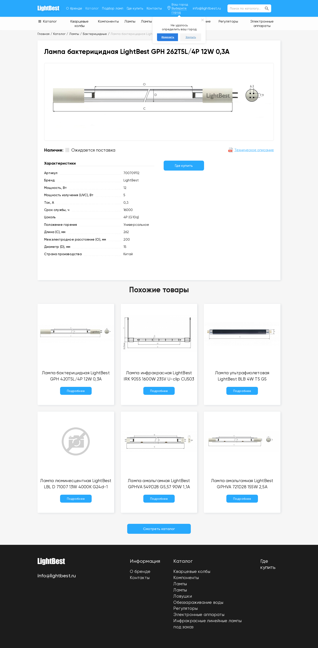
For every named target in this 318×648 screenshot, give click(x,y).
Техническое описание (251, 150)
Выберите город (179, 10)
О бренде (74, 8)
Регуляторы (185, 608)
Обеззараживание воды (198, 602)
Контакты (154, 8)
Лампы (180, 583)
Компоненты (186, 577)
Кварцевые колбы (191, 571)
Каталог (92, 8)
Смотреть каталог (159, 529)
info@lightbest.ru (207, 8)
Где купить (135, 8)
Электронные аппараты (198, 614)
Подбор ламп (112, 8)
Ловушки (182, 596)
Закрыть (191, 37)
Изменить (167, 37)
